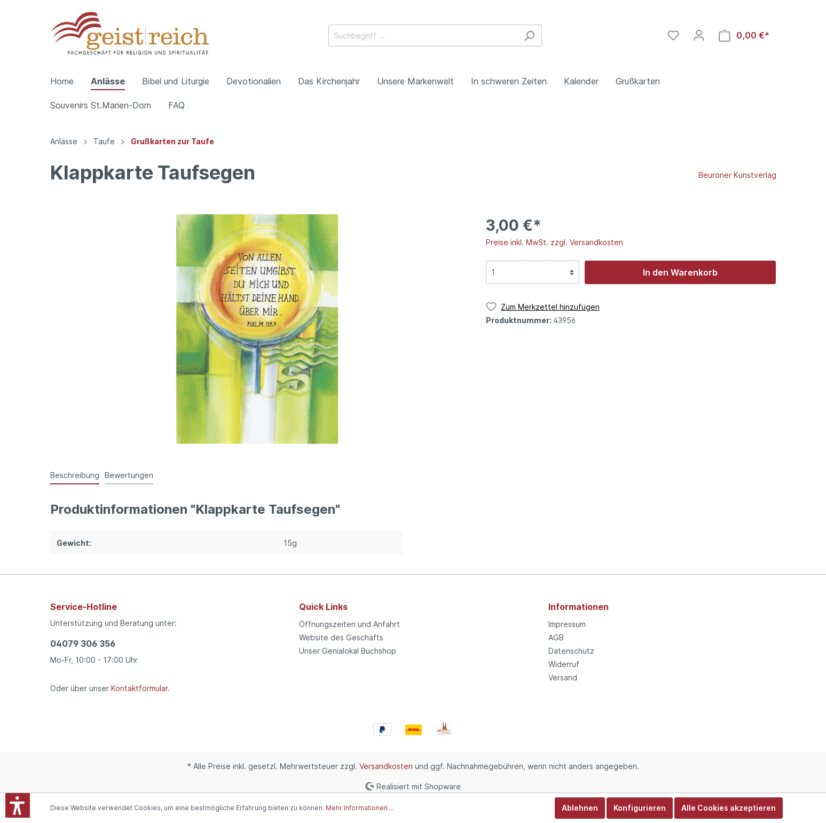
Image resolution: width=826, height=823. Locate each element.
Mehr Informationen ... (360, 808)
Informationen (578, 606)
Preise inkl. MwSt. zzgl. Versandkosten (554, 242)
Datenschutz (571, 650)
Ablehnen (580, 807)
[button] (17, 805)
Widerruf (563, 664)
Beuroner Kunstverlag (737, 174)
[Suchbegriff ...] (422, 35)
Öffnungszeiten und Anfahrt (349, 624)
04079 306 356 (82, 643)
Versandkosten (386, 766)
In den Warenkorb (680, 272)
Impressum (567, 624)
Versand (562, 677)
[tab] (74, 474)
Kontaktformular (139, 688)
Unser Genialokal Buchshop (347, 650)
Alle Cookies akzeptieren (728, 807)
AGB (556, 637)
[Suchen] (529, 35)
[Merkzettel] (673, 35)
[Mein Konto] (699, 35)
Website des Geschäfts (341, 637)
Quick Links (323, 606)
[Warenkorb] (744, 35)
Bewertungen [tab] (129, 475)
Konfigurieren (639, 807)
